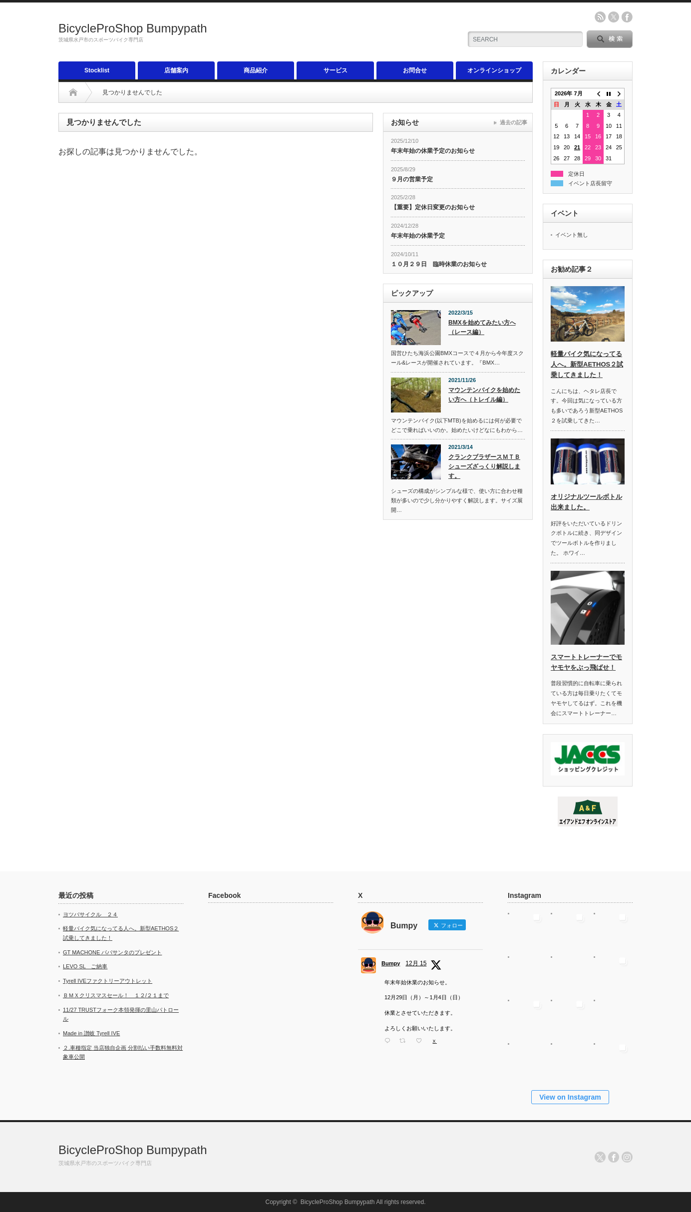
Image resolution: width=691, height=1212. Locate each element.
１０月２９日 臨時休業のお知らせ (439, 264)
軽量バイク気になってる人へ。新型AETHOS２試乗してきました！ (587, 364)
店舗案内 (176, 70)
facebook (627, 16)
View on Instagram (570, 1097)
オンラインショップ (494, 70)
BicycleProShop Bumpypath (132, 28)
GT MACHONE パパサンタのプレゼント (112, 952)
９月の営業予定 (412, 179)
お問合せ (415, 70)
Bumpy (390, 963)
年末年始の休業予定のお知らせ (433, 150)
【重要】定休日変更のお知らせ (433, 207)
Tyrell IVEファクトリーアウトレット (107, 981)
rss (600, 16)
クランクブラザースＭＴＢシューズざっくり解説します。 (484, 466)
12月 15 (415, 963)
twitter (613, 16)
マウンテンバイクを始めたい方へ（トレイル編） (484, 395)
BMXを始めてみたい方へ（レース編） (482, 327)
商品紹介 (256, 70)
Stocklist (96, 70)
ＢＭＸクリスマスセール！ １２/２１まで (116, 995)
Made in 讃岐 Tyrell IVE (91, 1033)
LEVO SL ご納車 (85, 966)
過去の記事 (513, 122)
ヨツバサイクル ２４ (90, 914)
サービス (335, 70)
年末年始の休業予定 (418, 235)
